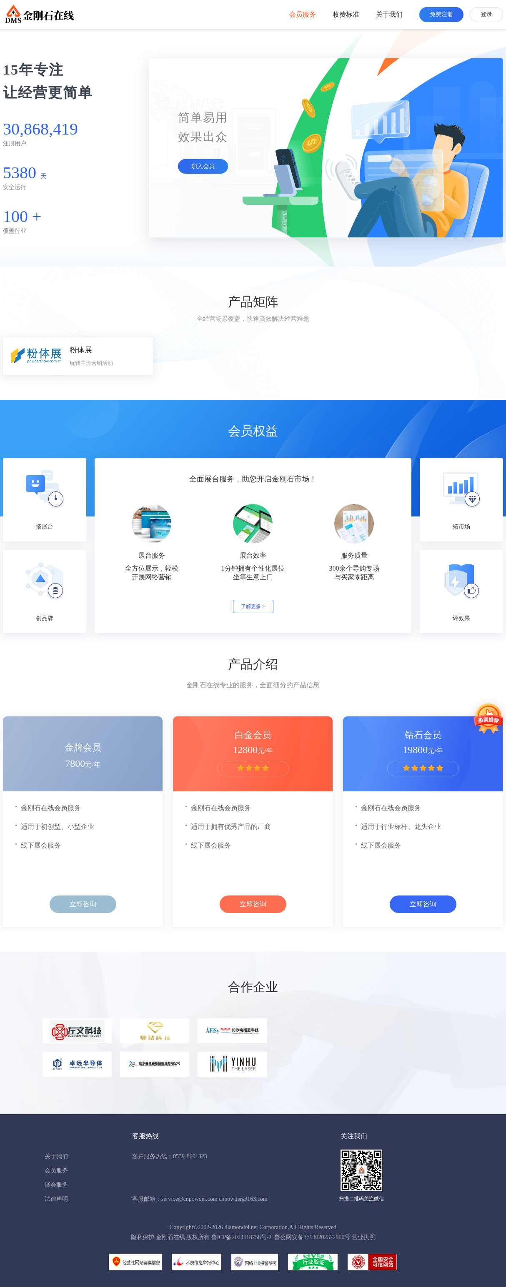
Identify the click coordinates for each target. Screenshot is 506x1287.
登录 (486, 14)
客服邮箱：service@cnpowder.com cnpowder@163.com (200, 1199)
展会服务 (56, 1185)
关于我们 (389, 14)
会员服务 (302, 14)
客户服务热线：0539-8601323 (169, 1156)
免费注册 (441, 14)
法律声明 (56, 1199)
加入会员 (203, 166)
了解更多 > (253, 606)
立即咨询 (83, 904)
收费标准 (346, 14)
